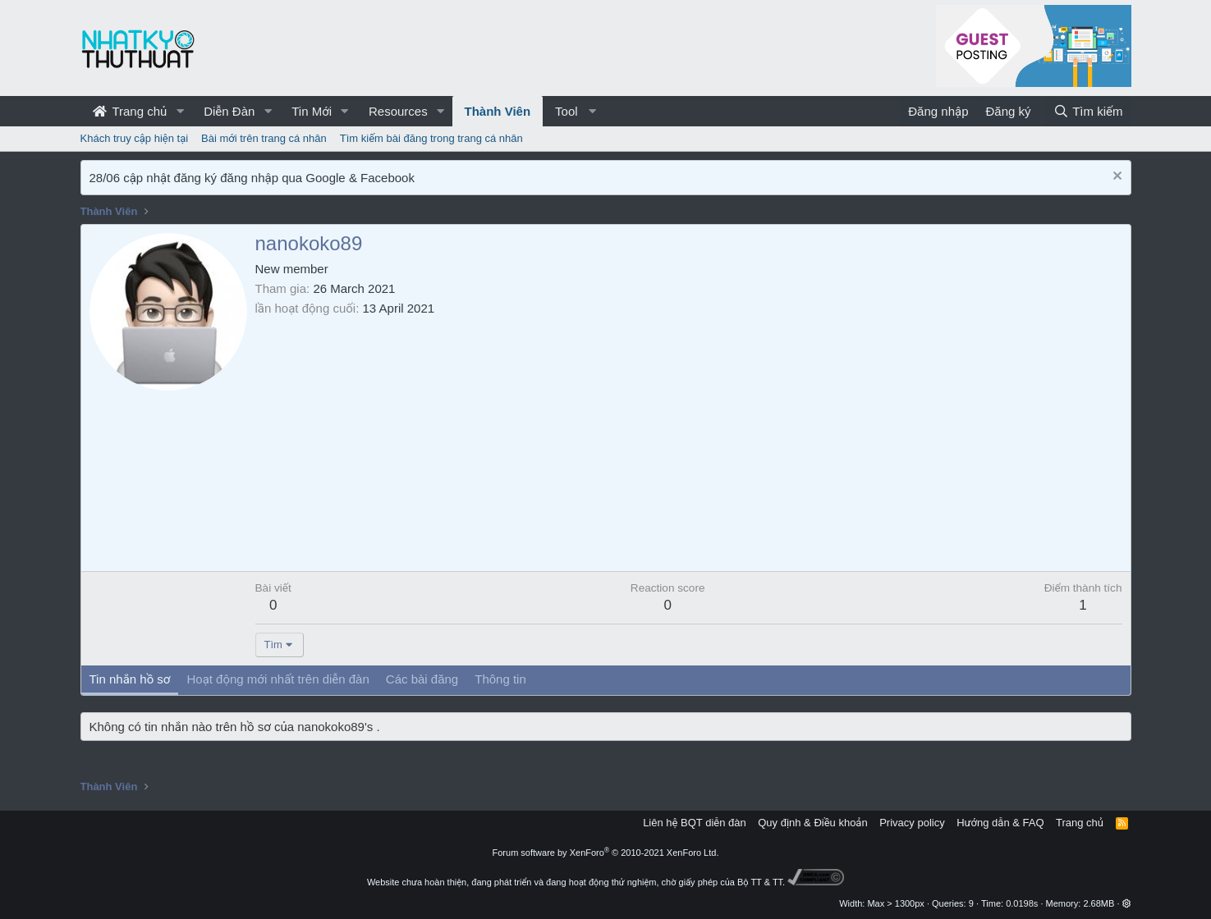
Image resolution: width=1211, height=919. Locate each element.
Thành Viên (498, 111)
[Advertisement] (688, 440)
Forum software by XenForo (606, 852)
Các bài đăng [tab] (422, 679)
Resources (398, 111)
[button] (179, 111)
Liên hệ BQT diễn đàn (694, 822)
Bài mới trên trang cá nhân (264, 138)
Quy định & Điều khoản (812, 822)
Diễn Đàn (229, 111)
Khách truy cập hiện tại (134, 138)
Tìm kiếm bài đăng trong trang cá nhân (431, 138)
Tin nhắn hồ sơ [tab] (130, 679)
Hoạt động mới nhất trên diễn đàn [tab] (277, 679)
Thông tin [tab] (500, 679)
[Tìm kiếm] (1088, 111)
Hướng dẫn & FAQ (1000, 822)
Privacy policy (911, 822)
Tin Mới (311, 111)
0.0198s (1022, 903)
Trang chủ (130, 111)
